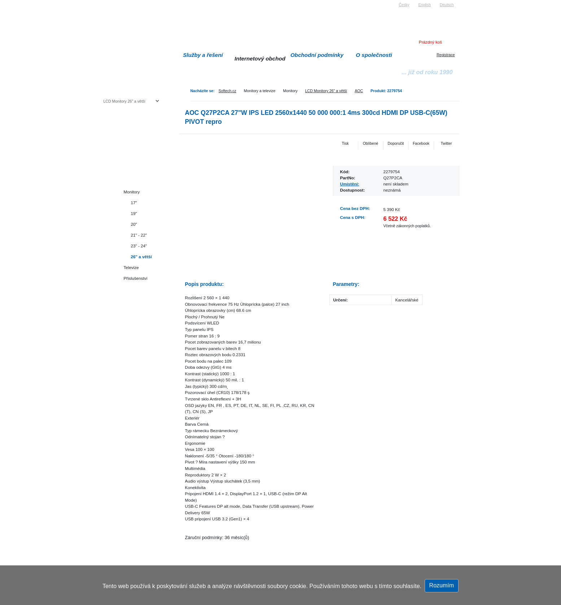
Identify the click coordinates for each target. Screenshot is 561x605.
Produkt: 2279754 (386, 91)
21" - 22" (139, 235)
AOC (359, 91)
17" (134, 202)
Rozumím (441, 585)
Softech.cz (227, 91)
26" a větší (141, 256)
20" (134, 224)
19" (134, 213)
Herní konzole (129, 159)
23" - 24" (139, 245)
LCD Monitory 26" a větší (326, 91)
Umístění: (349, 184)
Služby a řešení (203, 55)
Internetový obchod (260, 58)
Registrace (446, 55)
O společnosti (374, 55)
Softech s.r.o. (114, 2)
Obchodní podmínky (316, 55)
